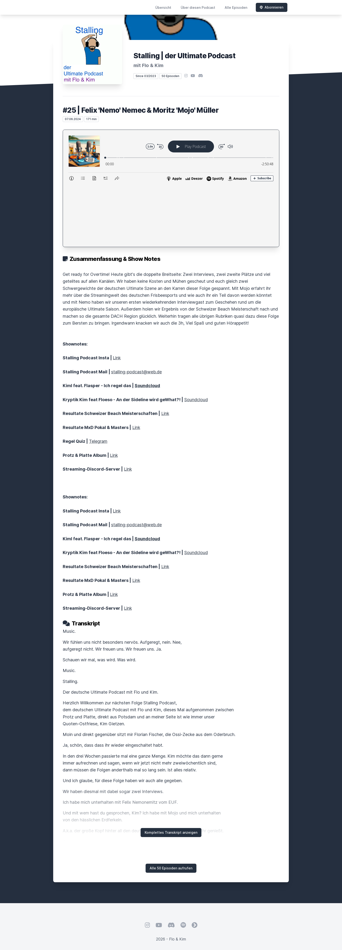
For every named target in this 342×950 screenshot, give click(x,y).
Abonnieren (271, 7)
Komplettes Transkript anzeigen (171, 771)
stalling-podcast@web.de (136, 309)
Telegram (98, 379)
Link (117, 295)
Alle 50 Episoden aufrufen (171, 806)
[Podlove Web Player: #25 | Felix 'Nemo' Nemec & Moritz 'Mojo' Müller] (171, 157)
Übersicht (163, 7)
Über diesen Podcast (198, 7)
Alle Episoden (236, 7)
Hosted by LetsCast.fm (171, 894)
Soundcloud (196, 337)
